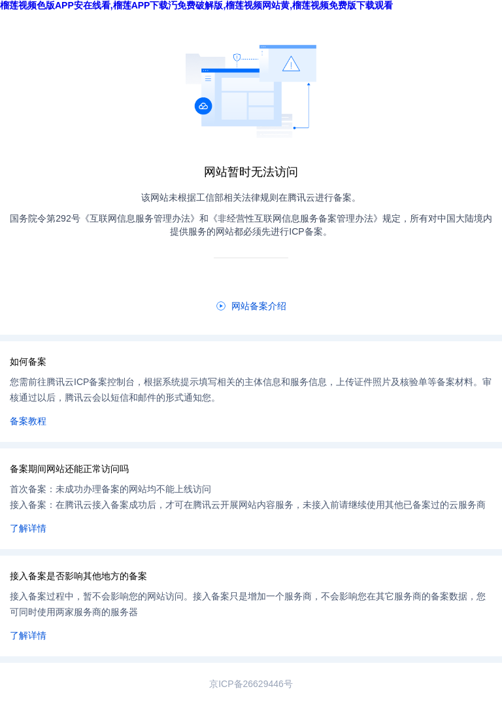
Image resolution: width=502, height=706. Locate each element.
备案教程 (28, 421)
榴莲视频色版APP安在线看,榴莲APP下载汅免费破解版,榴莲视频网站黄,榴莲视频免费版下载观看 (196, 5)
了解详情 (28, 528)
